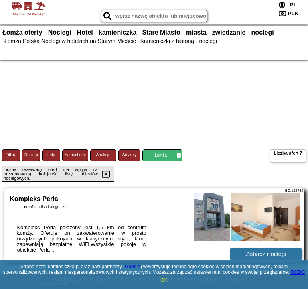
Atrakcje (103, 155)
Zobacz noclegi (266, 253)
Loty (51, 155)
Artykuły (129, 155)
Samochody (75, 155)
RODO (297, 272)
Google (132, 266)
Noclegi (31, 155)
